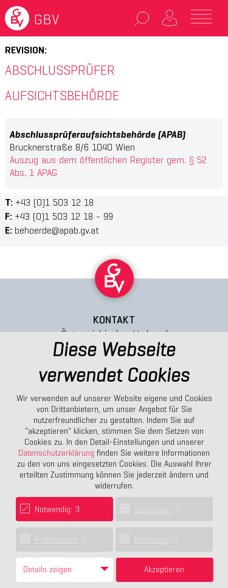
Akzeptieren (164, 569)
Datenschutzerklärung (56, 452)
